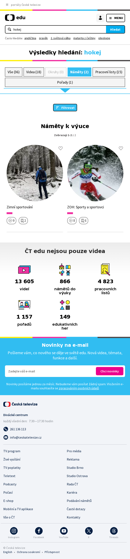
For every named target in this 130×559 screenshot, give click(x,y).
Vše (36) (14, 72)
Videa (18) (33, 72)
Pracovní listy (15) (109, 72)
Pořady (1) (65, 82)
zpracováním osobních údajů (79, 388)
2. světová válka (60, 38)
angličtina (30, 38)
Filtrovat (68, 108)
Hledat (115, 29)
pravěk (43, 38)
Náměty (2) (79, 72)
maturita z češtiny (84, 38)
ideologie (104, 38)
